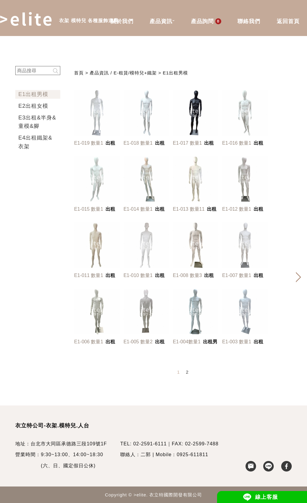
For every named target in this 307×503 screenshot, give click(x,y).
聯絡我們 (248, 21)
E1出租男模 (33, 94)
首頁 (79, 72)
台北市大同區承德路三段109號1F (69, 443)
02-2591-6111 (150, 443)
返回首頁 (288, 21)
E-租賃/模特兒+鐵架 (135, 72)
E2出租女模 (33, 106)
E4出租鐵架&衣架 (35, 142)
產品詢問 (206, 21)
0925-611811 (192, 454)
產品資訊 (162, 22)
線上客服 (266, 497)
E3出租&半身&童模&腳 (37, 122)
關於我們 (122, 21)
